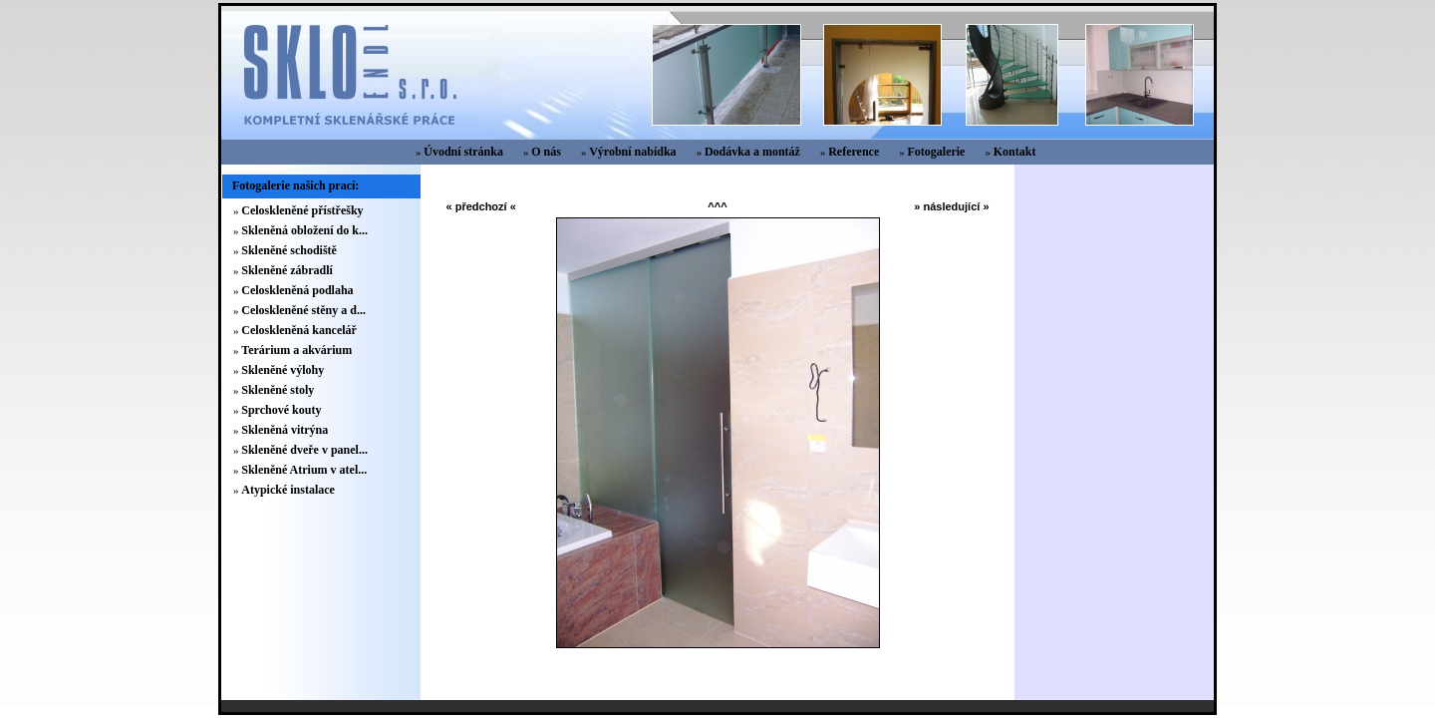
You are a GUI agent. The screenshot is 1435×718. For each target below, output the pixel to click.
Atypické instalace (288, 490)
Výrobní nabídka (633, 152)
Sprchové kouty (281, 410)
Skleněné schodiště (289, 250)
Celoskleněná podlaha (297, 290)
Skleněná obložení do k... (304, 230)
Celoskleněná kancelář (299, 330)
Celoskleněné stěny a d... (303, 310)
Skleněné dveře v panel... (304, 450)
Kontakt (1015, 152)
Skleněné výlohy (282, 370)
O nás (546, 152)
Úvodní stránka (463, 152)
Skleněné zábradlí (287, 270)
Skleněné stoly (277, 390)
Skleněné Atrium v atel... (304, 470)
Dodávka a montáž (752, 152)
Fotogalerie (936, 152)
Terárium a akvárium (296, 350)
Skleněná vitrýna (284, 430)
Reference (853, 152)
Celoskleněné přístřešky (302, 210)
